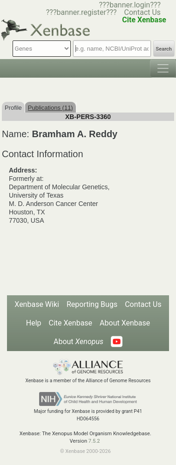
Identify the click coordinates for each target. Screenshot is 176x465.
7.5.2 (94, 441)
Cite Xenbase (71, 323)
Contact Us (142, 12)
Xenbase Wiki (36, 304)
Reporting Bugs (92, 304)
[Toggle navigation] (163, 68)
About (78, 341)
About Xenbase (125, 323)
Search (164, 49)
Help (33, 323)
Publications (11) (50, 107)
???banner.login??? (130, 4)
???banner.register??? (81, 12)
